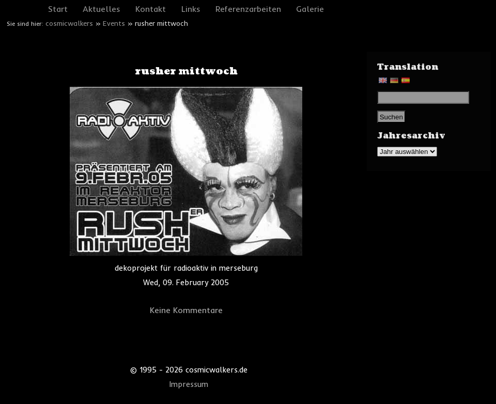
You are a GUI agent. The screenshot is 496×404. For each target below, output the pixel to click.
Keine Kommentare (186, 310)
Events (114, 23)
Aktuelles (101, 9)
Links (190, 9)
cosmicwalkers (69, 23)
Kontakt (150, 9)
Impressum (188, 384)
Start (58, 9)
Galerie (310, 9)
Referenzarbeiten (248, 9)
